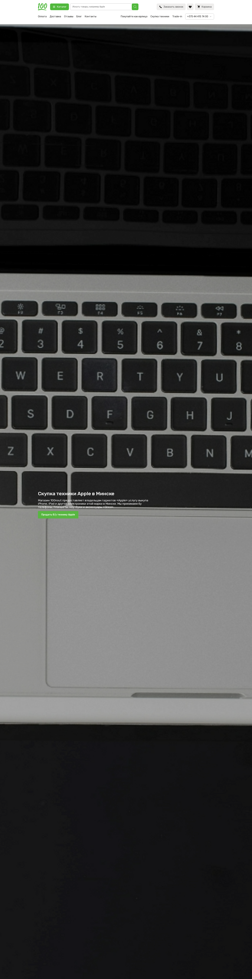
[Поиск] (135, 6)
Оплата (42, 16)
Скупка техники (159, 16)
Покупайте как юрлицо (134, 16)
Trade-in (177, 16)
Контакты (90, 16)
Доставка (55, 16)
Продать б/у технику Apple (58, 514)
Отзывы (68, 16)
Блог (79, 16)
